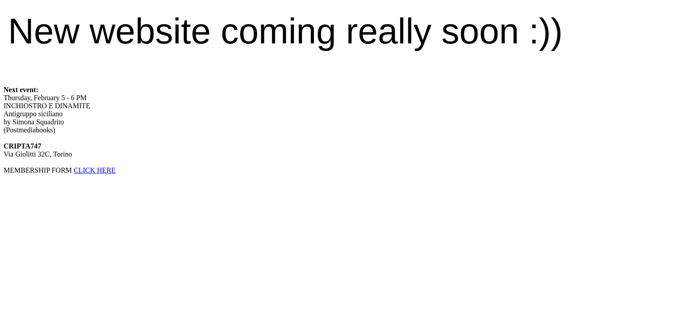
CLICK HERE (95, 170)
